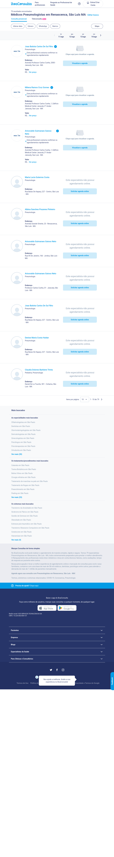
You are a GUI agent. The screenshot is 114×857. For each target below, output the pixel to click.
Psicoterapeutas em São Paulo (23, 446)
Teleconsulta (39, 20)
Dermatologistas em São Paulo (23, 434)
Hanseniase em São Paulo (21, 536)
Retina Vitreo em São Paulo (22, 473)
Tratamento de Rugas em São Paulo (25, 485)
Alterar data (17, 26)
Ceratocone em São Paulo (21, 532)
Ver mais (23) (16, 497)
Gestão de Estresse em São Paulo (24, 516)
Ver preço (32, 72)
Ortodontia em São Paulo (21, 450)
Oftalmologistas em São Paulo (23, 422)
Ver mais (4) (16, 540)
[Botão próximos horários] (100, 35)
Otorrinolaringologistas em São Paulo (25, 430)
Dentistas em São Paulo (20, 426)
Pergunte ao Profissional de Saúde (61, 3)
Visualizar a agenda (79, 63)
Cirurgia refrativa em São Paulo (23, 477)
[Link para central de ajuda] (12, 585)
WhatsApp (43, 26)
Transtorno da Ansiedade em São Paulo (26, 508)
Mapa (97, 26)
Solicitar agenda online (80, 191)
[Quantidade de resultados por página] (85, 399)
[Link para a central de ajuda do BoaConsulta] (79, 3)
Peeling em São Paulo (19, 493)
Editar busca (93, 15)
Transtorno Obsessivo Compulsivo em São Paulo (30, 528)
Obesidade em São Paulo (21, 520)
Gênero (30, 26)
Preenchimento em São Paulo (22, 489)
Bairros (55, 26)
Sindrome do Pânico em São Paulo (24, 512)
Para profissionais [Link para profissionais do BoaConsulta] (40, 3)
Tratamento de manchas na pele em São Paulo (29, 481)
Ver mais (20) (16, 454)
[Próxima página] (101, 399)
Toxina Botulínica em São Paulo (23, 469)
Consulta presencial (19, 20)
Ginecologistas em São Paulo (22, 438)
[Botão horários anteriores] (54, 35)
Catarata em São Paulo (20, 465)
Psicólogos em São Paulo (21, 442)
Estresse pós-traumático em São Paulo (26, 524)
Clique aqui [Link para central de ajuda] (26, 586)
